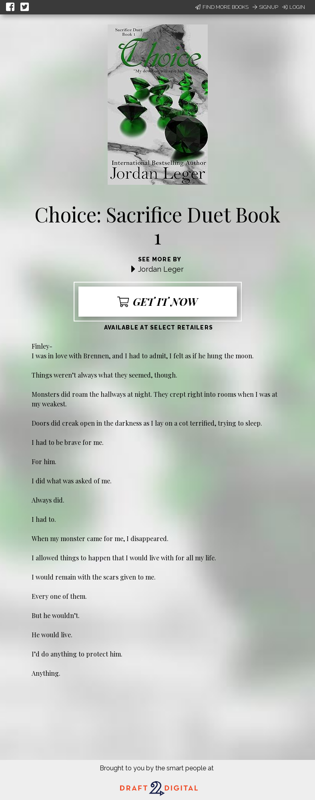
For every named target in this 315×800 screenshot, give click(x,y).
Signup (265, 7)
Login (293, 7)
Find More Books (222, 7)
